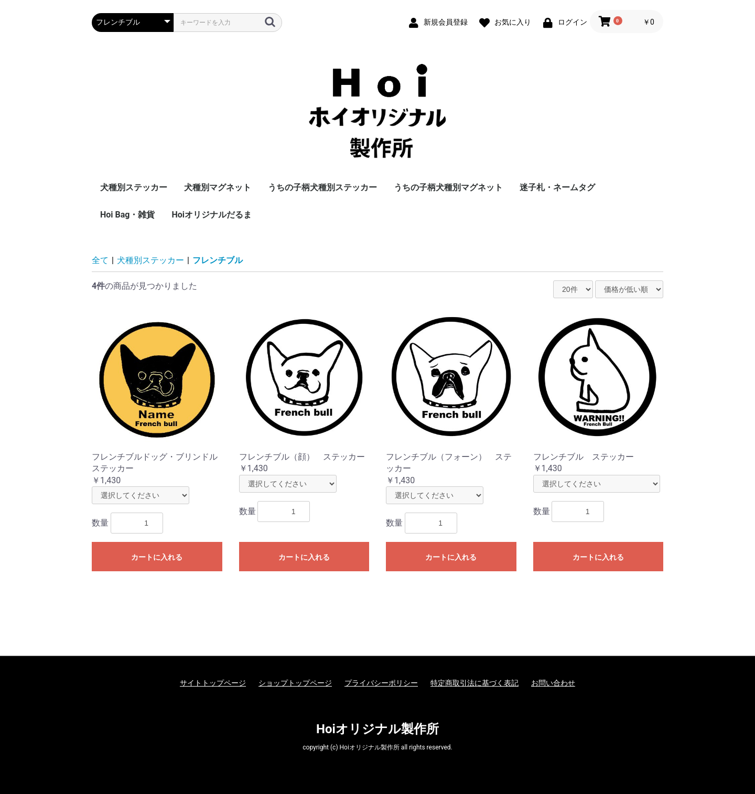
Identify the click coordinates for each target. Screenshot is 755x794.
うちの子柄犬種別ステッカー (322, 187)
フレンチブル (217, 260)
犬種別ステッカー (133, 187)
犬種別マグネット (217, 187)
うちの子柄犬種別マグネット (448, 187)
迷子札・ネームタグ (557, 187)
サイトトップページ (213, 683)
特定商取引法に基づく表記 (474, 683)
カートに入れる (156, 557)
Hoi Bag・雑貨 (127, 215)
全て (100, 260)
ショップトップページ (295, 683)
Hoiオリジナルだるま (211, 215)
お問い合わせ (553, 683)
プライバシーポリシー (381, 683)
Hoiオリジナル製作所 (377, 729)
